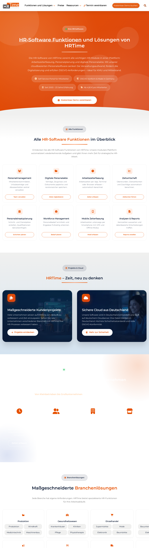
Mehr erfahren (56, 443)
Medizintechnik (13, 532)
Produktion (13, 527)
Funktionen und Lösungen (40, 5)
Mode (115, 527)
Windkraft (31, 527)
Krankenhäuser (55, 527)
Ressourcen (73, 5)
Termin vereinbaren (95, 5)
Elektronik (97, 532)
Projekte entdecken (22, 332)
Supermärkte (96, 527)
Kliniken (73, 527)
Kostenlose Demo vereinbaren (74, 100)
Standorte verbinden (129, 443)
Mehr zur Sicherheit (97, 332)
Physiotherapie (72, 532)
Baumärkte (115, 532)
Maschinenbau (31, 532)
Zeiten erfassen (19, 443)
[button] (145, 5)
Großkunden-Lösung (93, 443)
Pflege (55, 532)
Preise (61, 5)
